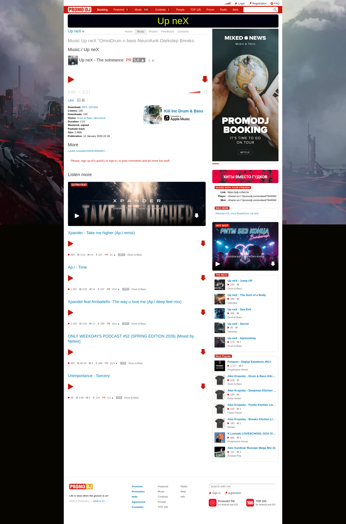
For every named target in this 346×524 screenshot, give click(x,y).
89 (72, 397)
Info (183, 496)
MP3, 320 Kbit (90, 107)
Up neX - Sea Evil (239, 309)
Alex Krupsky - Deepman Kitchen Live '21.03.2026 (252, 390)
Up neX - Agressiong (242, 338)
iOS (236, 504)
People (180, 9)
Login (241, 3)
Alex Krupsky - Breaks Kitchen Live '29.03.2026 (252, 419)
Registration (259, 3)
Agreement (138, 501)
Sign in (216, 493)
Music (142, 10)
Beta (235, 9)
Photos (153, 31)
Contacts (183, 31)
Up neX (173, 20)
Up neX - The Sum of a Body (247, 295)
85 (231, 327)
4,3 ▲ (110, 397)
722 (232, 452)
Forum (210, 9)
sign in (113, 160)
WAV (121, 255)
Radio (223, 9)
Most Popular (223, 356)
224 (232, 409)
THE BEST (222, 274)
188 (232, 394)
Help (134, 496)
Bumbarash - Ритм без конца (245, 256)
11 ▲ (113, 254)
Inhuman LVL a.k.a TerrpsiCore (232, 213)
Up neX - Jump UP (240, 280)
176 (232, 342)
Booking (102, 9)
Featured (121, 10)
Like (71, 100)
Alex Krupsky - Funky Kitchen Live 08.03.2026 (252, 404)
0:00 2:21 (79, 92)
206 (232, 313)
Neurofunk (99, 117)
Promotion (138, 491)
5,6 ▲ (139, 60)
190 (102, 323)
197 (102, 289)
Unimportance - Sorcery (89, 376)
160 (232, 284)
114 (98, 397)
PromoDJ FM (226, 501)
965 (232, 437)
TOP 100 (195, 9)
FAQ (276, 3)
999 (73, 254)
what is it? (99, 500)
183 (232, 423)
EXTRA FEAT (79, 184)
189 (232, 299)
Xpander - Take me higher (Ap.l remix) (137, 208)
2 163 (74, 323)
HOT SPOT (222, 225)
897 (73, 363)
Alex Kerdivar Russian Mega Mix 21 (252, 447)
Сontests (162, 10)
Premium (137, 486)
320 (123, 363)
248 (100, 363)
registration (234, 493)
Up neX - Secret (238, 323)
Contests (163, 496)
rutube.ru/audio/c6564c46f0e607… (88, 150)
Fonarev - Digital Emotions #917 (249, 361)
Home (129, 31)
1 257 (74, 289)
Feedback (167, 31)
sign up (85, 160)
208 (232, 380)
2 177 (233, 366)
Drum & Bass (84, 117)
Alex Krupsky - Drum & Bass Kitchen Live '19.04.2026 (252, 376)
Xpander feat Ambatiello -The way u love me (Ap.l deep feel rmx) (125, 302)
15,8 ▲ (116, 289)
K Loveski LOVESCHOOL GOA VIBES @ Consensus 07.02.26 (252, 433)
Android (225, 504)
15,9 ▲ (114, 363)
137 (100, 254)
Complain (137, 506)
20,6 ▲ (116, 323)
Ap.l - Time (77, 267)
